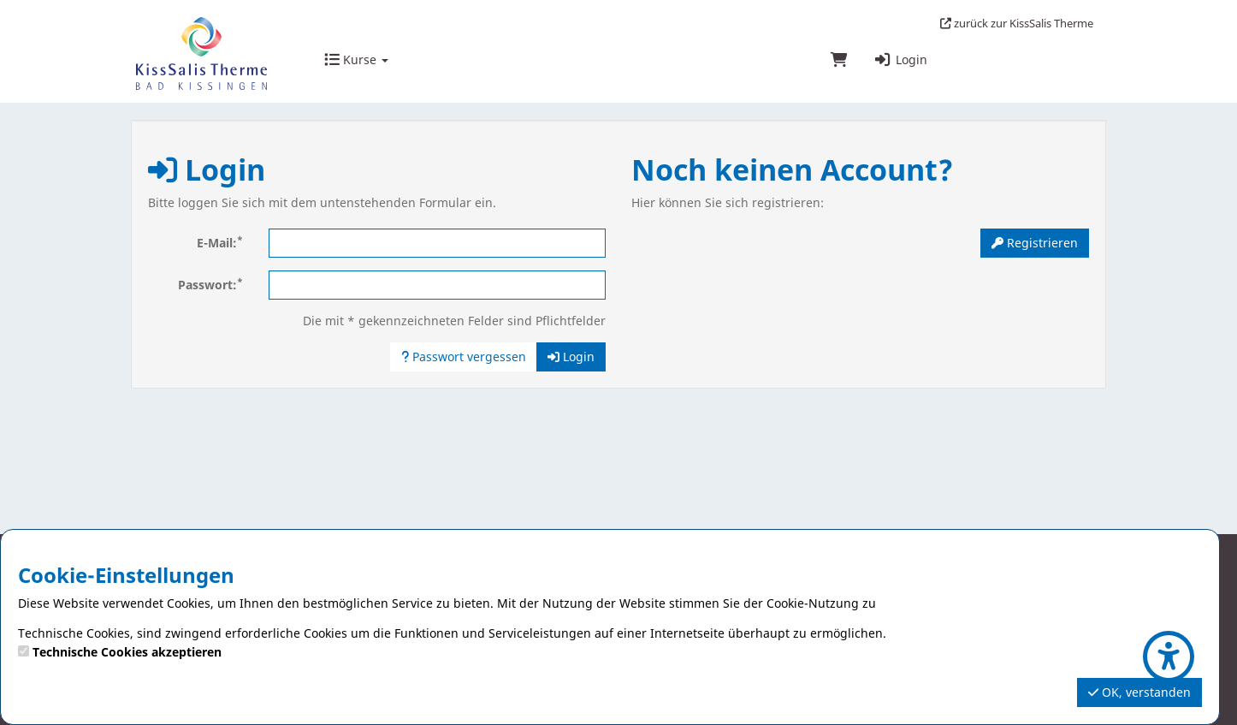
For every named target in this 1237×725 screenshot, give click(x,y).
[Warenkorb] (839, 61)
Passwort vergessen (463, 356)
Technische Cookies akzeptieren (127, 652)
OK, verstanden (1139, 692)
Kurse (356, 59)
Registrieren (1034, 243)
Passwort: (210, 284)
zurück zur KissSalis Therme (1016, 23)
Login (900, 59)
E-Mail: (220, 242)
